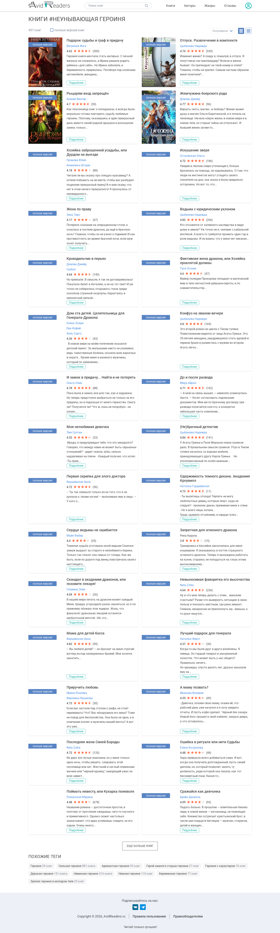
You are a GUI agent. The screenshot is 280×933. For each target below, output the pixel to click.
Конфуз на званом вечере (201, 313)
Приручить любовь (82, 687)
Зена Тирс (73, 214)
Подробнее (76, 82)
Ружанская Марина (80, 797)
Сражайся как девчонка (200, 791)
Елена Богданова (191, 747)
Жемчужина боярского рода (203, 93)
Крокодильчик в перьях (86, 258)
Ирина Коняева (77, 693)
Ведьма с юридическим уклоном (207, 209)
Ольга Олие (74, 383)
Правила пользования (149, 916)
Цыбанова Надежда (193, 46)
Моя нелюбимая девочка (88, 427)
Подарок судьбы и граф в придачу (95, 40)
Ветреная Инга (76, 46)
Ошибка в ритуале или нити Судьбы (210, 742)
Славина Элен (76, 589)
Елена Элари (75, 323)
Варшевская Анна (79, 482)
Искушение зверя (194, 150)
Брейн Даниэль (190, 797)
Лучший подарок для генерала (205, 633)
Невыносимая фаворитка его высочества (215, 579)
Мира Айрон (188, 383)
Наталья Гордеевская (194, 486)
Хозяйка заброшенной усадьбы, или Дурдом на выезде (97, 152)
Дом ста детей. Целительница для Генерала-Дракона (95, 315)
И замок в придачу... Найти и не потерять (101, 377)
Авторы (190, 5)
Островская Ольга (192, 155)
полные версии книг (69, 30)
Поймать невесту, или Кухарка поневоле (100, 791)
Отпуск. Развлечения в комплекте (209, 40)
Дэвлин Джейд (190, 99)
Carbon (71, 269)
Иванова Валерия (192, 693)
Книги (170, 5)
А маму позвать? (194, 687)
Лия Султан (74, 432)
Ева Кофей (74, 328)
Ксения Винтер (76, 99)
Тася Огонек (188, 268)
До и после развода (196, 377)
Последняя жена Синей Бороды (93, 742)
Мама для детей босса (85, 633)
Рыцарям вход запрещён (88, 93)
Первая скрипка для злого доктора (96, 476)
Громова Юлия (76, 160)
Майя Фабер (75, 535)
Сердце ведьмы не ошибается (92, 530)
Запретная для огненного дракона (208, 530)
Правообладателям (188, 916)
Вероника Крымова (80, 698)
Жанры (209, 5)
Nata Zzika (187, 585)
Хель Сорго (74, 333)
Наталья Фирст (190, 639)
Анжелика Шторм (78, 165)
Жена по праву (79, 209)
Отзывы (230, 5)
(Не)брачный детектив (199, 427)
